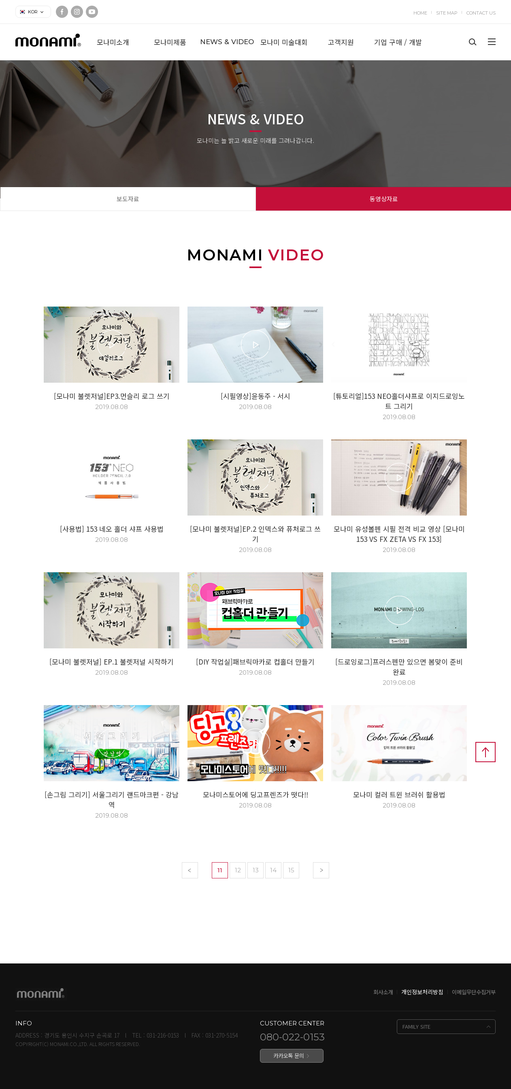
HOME (420, 13)
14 (273, 870)
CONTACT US (481, 13)
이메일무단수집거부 (474, 992)
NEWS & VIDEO (227, 42)
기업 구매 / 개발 (398, 42)
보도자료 (128, 198)
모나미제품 (170, 42)
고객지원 (341, 42)
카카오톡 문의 (288, 1055)
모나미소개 (113, 42)
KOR (33, 12)
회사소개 (383, 992)
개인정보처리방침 (422, 992)
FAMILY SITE (416, 1026)
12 (238, 870)
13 (256, 870)
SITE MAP (447, 13)
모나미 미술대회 (284, 42)
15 (291, 870)
